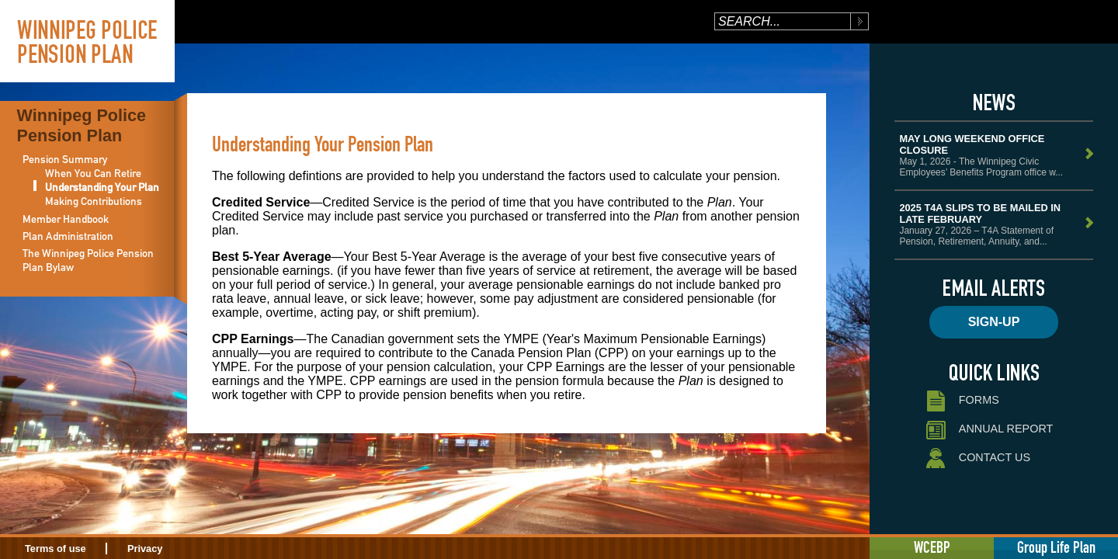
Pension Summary (65, 159)
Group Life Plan (1056, 547)
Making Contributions (93, 201)
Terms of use (55, 548)
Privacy (145, 548)
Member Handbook (66, 219)
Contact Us (977, 458)
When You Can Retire (93, 173)
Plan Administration (68, 236)
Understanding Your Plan (102, 187)
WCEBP (932, 547)
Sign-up (994, 321)
